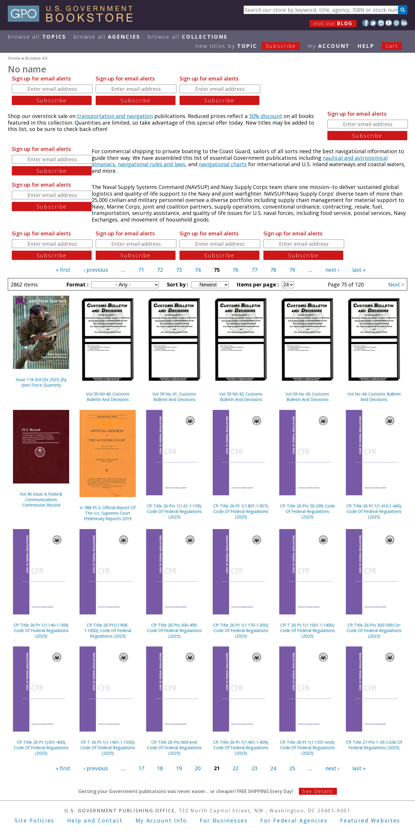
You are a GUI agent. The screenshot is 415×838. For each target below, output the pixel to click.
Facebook (365, 23)
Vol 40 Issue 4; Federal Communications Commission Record (41, 499)
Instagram (381, 23)
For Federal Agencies (293, 820)
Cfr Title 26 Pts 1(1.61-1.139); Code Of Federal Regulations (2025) (174, 511)
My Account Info (161, 820)
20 (198, 768)
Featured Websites (370, 820)
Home (14, 58)
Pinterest (396, 23)
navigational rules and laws (151, 164)
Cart (392, 45)
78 (273, 269)
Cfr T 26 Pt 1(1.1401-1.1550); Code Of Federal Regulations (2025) (107, 747)
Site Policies (34, 820)
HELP (365, 45)
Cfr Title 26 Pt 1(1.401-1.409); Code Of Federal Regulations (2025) (241, 747)
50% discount (265, 116)
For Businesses (224, 820)
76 (235, 269)
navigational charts (223, 164)
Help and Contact (95, 820)
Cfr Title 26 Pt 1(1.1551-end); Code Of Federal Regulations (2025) (307, 747)
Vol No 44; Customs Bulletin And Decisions (374, 396)
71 (141, 269)
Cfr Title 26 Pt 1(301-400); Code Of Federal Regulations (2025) (41, 747)
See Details (317, 791)
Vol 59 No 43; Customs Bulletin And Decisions (307, 396)
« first (63, 269)
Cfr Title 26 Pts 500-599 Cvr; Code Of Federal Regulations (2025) (374, 630)
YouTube (388, 23)
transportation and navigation (115, 116)
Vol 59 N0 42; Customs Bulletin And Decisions (241, 396)
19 (179, 768)
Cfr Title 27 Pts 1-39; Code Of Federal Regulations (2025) (374, 744)
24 (273, 768)
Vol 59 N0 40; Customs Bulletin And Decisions (107, 396)
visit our (333, 23)
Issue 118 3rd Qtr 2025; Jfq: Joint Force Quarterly (41, 382)
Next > (396, 284)
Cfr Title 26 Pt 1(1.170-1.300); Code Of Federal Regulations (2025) (241, 630)
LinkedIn (404, 23)
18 (160, 768)
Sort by (177, 284)
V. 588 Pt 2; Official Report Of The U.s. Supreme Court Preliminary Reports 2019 (107, 513)
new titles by (251, 45)
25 (292, 768)
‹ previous (96, 269)
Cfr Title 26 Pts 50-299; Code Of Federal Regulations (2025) (307, 511)
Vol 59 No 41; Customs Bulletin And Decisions (174, 396)
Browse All (37, 36)
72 (160, 269)
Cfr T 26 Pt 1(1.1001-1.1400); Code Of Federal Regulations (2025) (307, 630)
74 (198, 269)
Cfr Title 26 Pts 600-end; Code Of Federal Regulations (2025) (174, 747)
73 (179, 269)
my (329, 45)
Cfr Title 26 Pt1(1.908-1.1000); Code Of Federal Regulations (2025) (107, 630)
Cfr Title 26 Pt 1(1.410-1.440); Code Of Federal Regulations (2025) (374, 511)
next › (332, 269)
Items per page (257, 284)
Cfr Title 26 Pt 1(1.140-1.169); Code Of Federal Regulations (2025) (41, 630)
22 (235, 768)
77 (254, 269)
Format (76, 284)
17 (141, 768)
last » (358, 269)
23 (254, 768)
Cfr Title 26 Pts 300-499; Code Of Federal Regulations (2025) (174, 630)
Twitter (373, 23)
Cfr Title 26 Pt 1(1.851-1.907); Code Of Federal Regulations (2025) (241, 511)
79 (292, 269)
